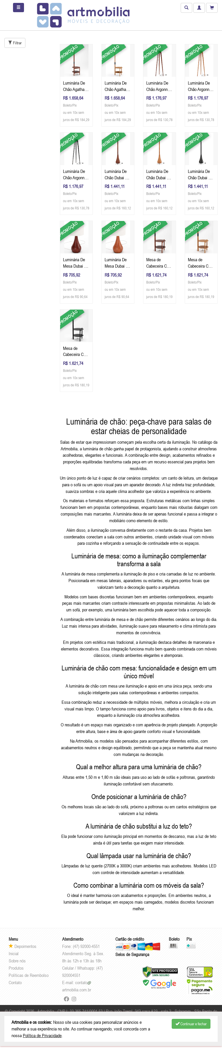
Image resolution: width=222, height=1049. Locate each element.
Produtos (16, 968)
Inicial (13, 953)
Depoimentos (22, 946)
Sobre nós (17, 960)
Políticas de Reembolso (29, 975)
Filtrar (15, 43)
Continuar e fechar (191, 1023)
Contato (15, 982)
